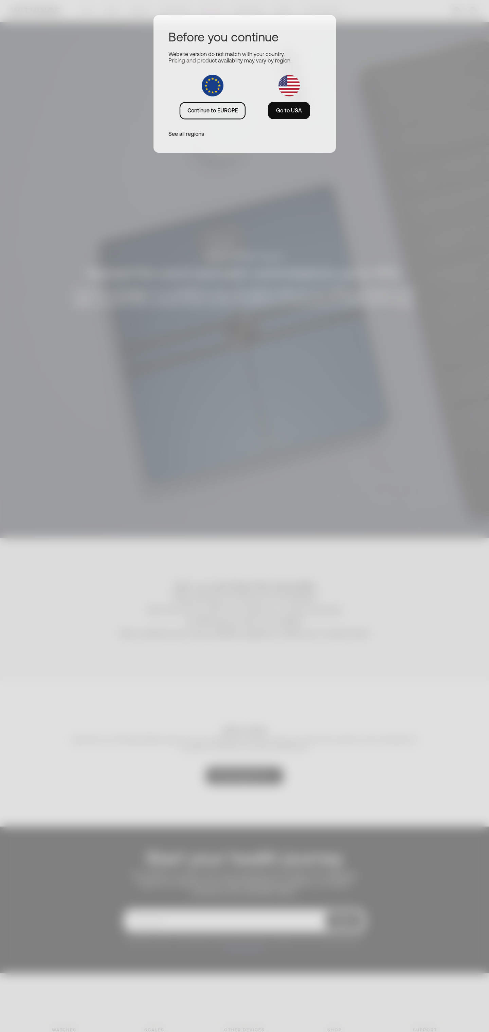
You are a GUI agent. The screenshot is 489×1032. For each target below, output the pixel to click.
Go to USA (289, 110)
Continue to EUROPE (212, 110)
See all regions (186, 134)
